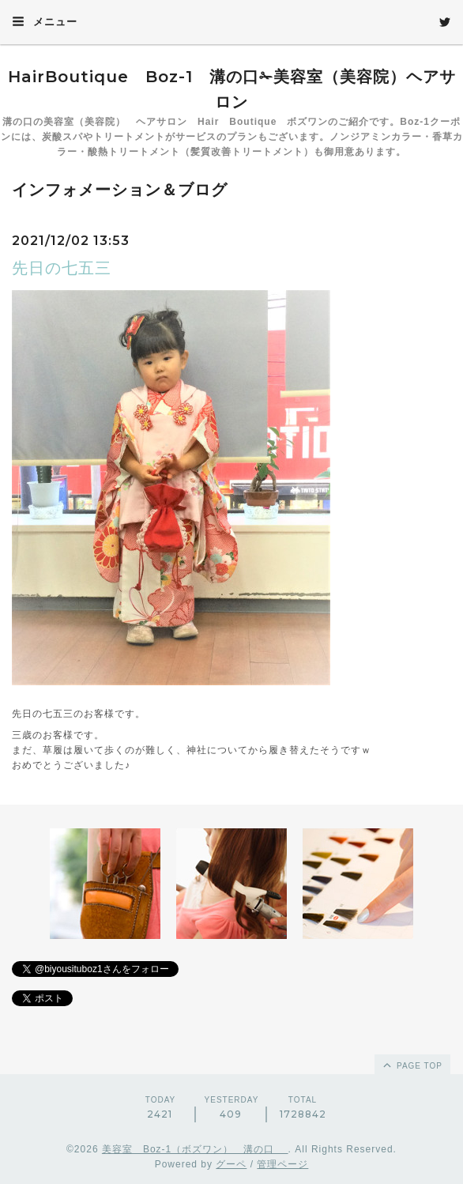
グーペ (231, 1164)
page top (411, 1064)
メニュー (44, 21)
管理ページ (282, 1164)
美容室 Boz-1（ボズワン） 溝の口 (195, 1149)
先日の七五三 (61, 267)
